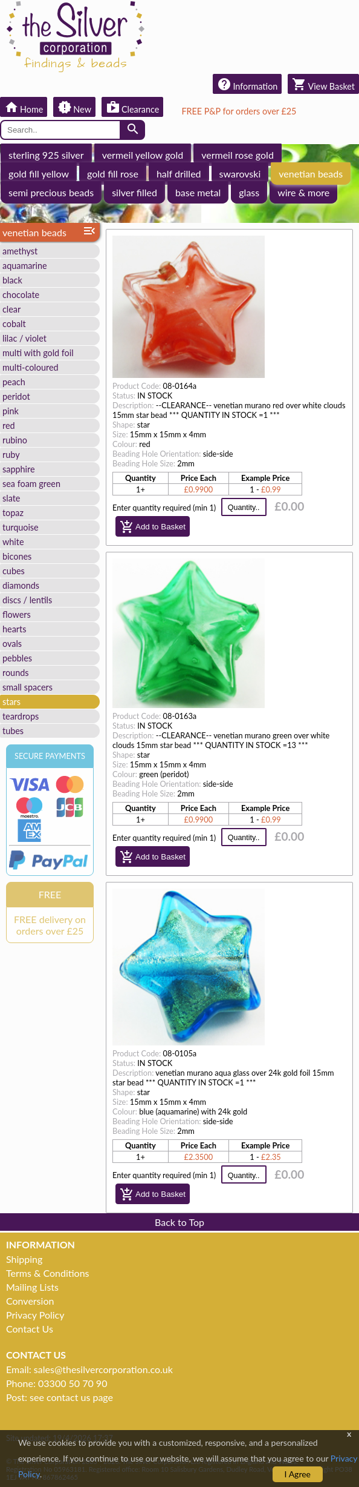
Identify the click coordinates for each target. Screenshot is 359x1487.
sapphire (18, 469)
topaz (13, 513)
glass (249, 192)
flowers (16, 614)
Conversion (30, 1301)
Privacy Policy (35, 1314)
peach (13, 382)
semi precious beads (51, 192)
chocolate (20, 295)
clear (11, 309)
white (13, 542)
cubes (13, 571)
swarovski (240, 173)
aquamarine (24, 265)
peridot (16, 396)
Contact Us (29, 1328)
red (8, 425)
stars (11, 702)
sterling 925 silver (46, 155)
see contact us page (71, 1397)
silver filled (134, 192)
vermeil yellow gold (143, 155)
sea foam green (31, 484)
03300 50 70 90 (72, 1383)
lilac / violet (24, 338)
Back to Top (179, 1222)
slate (11, 498)
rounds (15, 672)
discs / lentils (27, 600)
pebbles (17, 658)
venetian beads (311, 173)
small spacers (27, 687)
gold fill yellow (38, 173)
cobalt (14, 324)
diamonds (20, 585)
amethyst (19, 251)
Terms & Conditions (47, 1273)
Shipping (24, 1259)
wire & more (303, 192)
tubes (13, 731)
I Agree (298, 1474)
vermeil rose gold (237, 155)
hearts (14, 629)
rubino (14, 440)
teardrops (20, 716)
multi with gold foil (38, 353)
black (12, 280)
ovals (12, 643)
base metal (198, 192)
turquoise (20, 527)
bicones (16, 556)
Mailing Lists (32, 1287)
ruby (11, 454)
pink (10, 411)
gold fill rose (112, 173)
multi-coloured (30, 367)
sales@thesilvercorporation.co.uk (103, 1369)
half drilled (179, 173)
